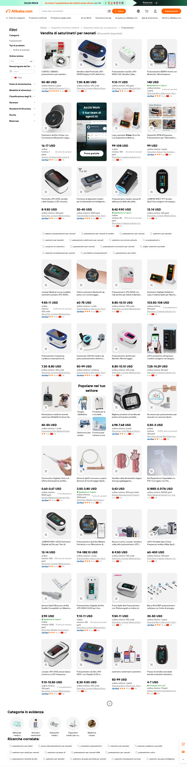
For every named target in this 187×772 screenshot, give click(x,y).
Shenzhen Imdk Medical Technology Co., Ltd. (127, 431)
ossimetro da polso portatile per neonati (88, 759)
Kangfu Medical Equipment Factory (56, 497)
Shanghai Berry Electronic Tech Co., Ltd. (162, 93)
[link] (183, 744)
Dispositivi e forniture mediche (65, 28)
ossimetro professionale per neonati (58, 253)
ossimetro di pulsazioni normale (126, 759)
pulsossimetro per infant (124, 253)
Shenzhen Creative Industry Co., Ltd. (127, 157)
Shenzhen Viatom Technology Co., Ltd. (162, 152)
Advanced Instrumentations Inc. (161, 691)
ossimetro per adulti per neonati (24, 752)
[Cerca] (119, 11)
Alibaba (43, 28)
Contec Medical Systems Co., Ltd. (56, 88)
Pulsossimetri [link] (127, 28)
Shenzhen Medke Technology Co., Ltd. (92, 500)
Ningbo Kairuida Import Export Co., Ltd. (127, 495)
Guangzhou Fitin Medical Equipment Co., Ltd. (56, 431)
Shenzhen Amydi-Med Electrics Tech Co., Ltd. (162, 436)
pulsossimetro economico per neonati (117, 246)
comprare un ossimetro (53, 246)
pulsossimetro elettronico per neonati (86, 240)
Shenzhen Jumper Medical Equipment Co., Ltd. (92, 88)
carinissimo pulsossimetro (89, 746)
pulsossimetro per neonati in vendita (97, 233)
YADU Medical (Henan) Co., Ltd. (161, 495)
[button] (109, 11)
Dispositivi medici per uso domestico (100, 28)
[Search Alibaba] (73, 11)
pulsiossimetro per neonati (132, 233)
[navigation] (22, 366)
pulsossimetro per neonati (82, 246)
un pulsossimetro (151, 240)
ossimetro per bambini (161, 233)
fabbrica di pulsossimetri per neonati (58, 233)
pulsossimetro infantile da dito (23, 759)
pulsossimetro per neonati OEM (85, 752)
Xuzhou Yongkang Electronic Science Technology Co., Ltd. (56, 157)
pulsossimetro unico (145, 752)
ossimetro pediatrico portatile (148, 746)
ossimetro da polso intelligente (160, 759)
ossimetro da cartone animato (123, 240)
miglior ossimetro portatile (152, 246)
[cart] (147, 11)
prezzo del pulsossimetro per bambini (55, 746)
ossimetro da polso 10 (55, 752)
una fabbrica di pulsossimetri (93, 253)
